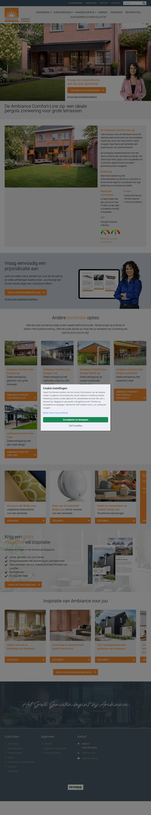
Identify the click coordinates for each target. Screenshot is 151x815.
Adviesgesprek (76, 3)
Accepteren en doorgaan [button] (75, 419)
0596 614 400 (88, 753)
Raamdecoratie (86, 12)
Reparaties (91, 3)
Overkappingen (63, 12)
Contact (104, 3)
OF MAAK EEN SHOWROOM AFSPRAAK (21, 299)
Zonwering (43, 12)
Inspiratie (117, 12)
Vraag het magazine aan (22, 584)
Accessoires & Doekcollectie (88, 17)
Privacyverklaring (51, 753)
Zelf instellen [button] (75, 425)
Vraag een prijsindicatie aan (24, 292)
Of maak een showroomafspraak (82, 97)
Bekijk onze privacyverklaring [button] (55, 413)
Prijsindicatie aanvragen (85, 90)
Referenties (133, 12)
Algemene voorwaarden (54, 748)
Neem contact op (90, 758)
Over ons (115, 3)
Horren (102, 12)
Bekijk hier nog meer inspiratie (74, 672)
